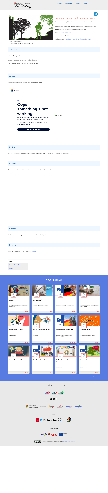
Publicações (69, 436)
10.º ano (69, 36)
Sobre (37, 436)
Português (74, 39)
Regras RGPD (43, 436)
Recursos (59, 3)
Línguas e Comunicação (65, 32)
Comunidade (68, 3)
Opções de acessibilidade (55, 436)
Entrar (85, 3)
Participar (63, 436)
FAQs (48, 436)
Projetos (77, 3)
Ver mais (95, 428)
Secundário (68, 39)
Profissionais (81, 39)
